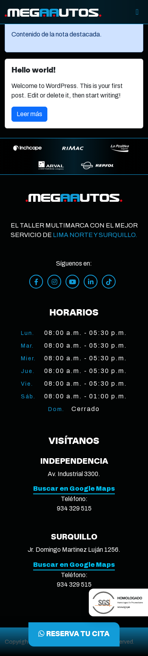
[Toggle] (137, 11)
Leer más (29, 114)
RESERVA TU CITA (74, 634)
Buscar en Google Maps (74, 488)
